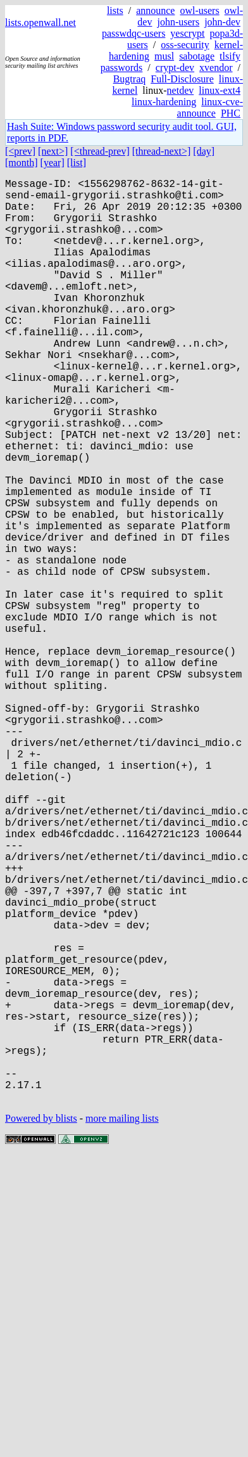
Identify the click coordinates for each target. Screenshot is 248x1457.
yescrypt (187, 33)
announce (155, 10)
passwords (122, 67)
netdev (180, 90)
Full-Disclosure (182, 79)
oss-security (185, 44)
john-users (178, 21)
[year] (52, 162)
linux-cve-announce (210, 107)
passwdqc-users (133, 33)
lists (115, 10)
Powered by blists (41, 1323)
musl (164, 56)
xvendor (215, 67)
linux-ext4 (219, 90)
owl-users (199, 10)
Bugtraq (129, 79)
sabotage (196, 56)
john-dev (222, 21)
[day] (203, 151)
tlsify (230, 56)
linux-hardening (164, 101)
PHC (230, 113)
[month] (21, 162)
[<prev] (20, 151)
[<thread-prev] (99, 151)
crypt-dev (175, 67)
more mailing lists (122, 1323)
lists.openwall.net (40, 22)
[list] (76, 162)
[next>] (53, 151)
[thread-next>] (161, 151)
